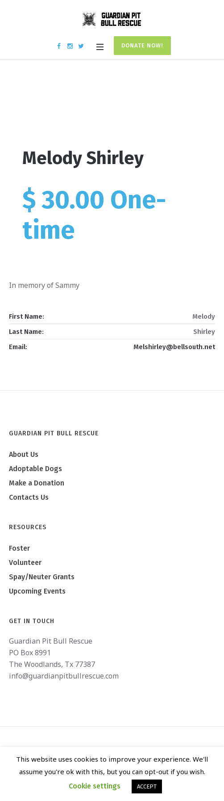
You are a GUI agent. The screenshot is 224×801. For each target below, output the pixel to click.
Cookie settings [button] (94, 786)
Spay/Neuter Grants (42, 577)
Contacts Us (29, 497)
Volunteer (25, 562)
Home (82, 108)
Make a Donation (36, 483)
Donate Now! (142, 45)
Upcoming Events (37, 591)
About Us (23, 454)
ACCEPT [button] (147, 786)
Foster (19, 548)
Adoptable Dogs (35, 468)
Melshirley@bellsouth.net (174, 347)
